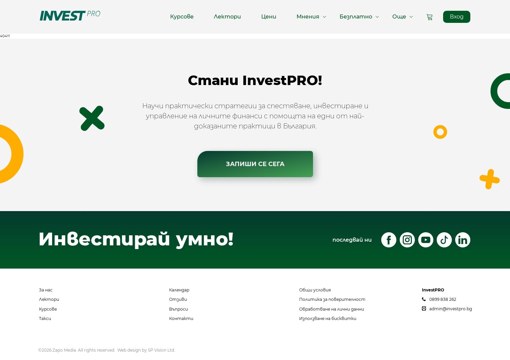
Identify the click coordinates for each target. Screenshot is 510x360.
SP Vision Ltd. (161, 350)
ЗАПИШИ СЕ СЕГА (255, 164)
